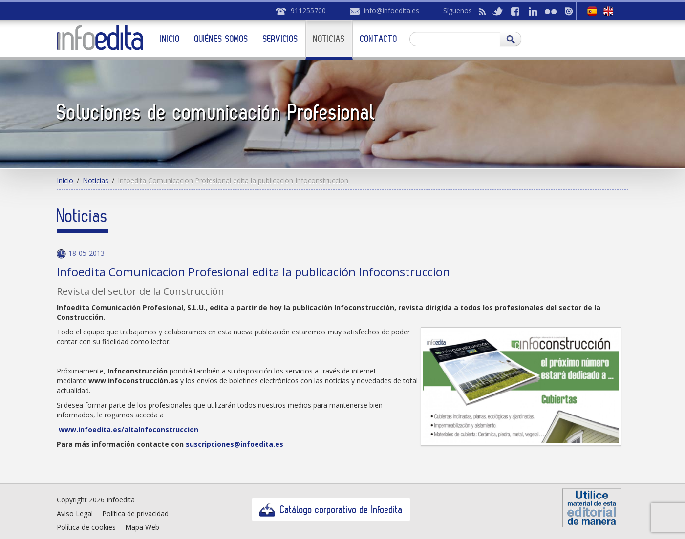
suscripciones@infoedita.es (234, 444)
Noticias (329, 38)
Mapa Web (142, 527)
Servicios (280, 38)
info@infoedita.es (391, 10)
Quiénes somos (221, 38)
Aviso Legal (75, 513)
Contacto (378, 38)
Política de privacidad (135, 513)
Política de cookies (86, 527)
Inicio (170, 38)
